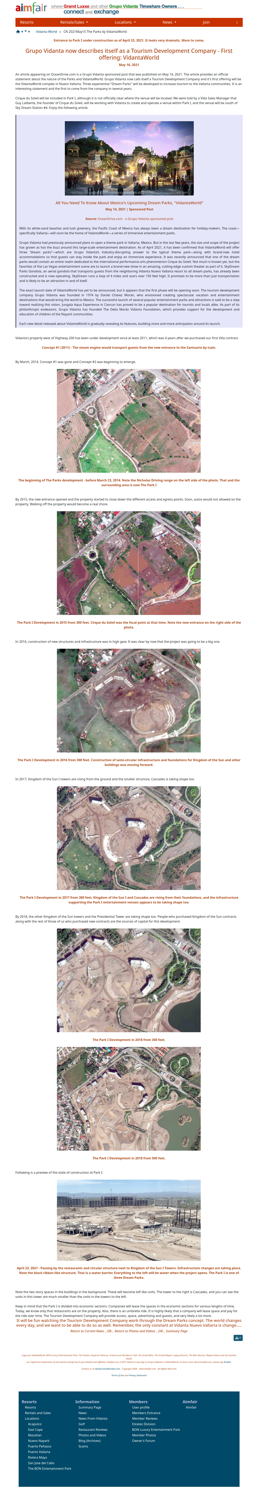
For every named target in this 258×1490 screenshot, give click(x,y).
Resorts (27, 22)
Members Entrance (146, 1413)
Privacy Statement (138, 1375)
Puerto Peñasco (39, 1446)
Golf (82, 1424)
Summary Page (90, 1407)
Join (206, 22)
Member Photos (144, 1435)
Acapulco (35, 1424)
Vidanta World (46, 31)
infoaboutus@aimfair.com (107, 1368)
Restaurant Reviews (93, 1429)
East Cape (35, 1429)
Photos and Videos (92, 1435)
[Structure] (18, 31)
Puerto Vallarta (39, 1452)
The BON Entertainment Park (49, 1468)
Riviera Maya (37, 1457)
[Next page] (29, 31)
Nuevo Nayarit (39, 1441)
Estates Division (143, 1424)
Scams (83, 1446)
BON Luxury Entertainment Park (156, 1429)
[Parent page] (26, 31)
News (169, 22)
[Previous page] (23, 31)
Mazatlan (35, 1435)
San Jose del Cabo (41, 1463)
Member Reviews (145, 1418)
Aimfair (227, 1361)
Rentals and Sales (38, 1413)
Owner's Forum (143, 1441)
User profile (141, 1407)
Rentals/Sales (74, 22)
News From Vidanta (93, 1418)
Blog (82, 1441)
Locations (125, 22)
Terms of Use (117, 1375)
